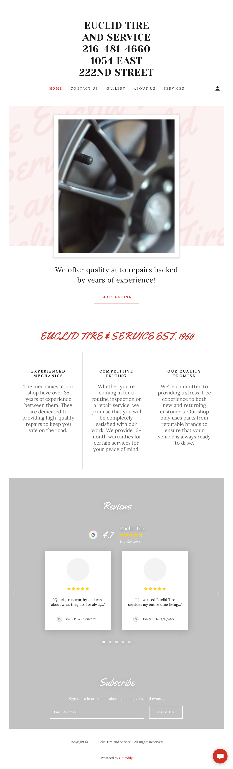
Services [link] (174, 88)
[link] (116, 74)
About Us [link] (145, 88)
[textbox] (96, 712)
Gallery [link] (116, 88)
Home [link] (55, 88)
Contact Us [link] (84, 88)
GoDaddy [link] (125, 758)
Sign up (166, 712)
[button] (217, 88)
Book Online (116, 297)
